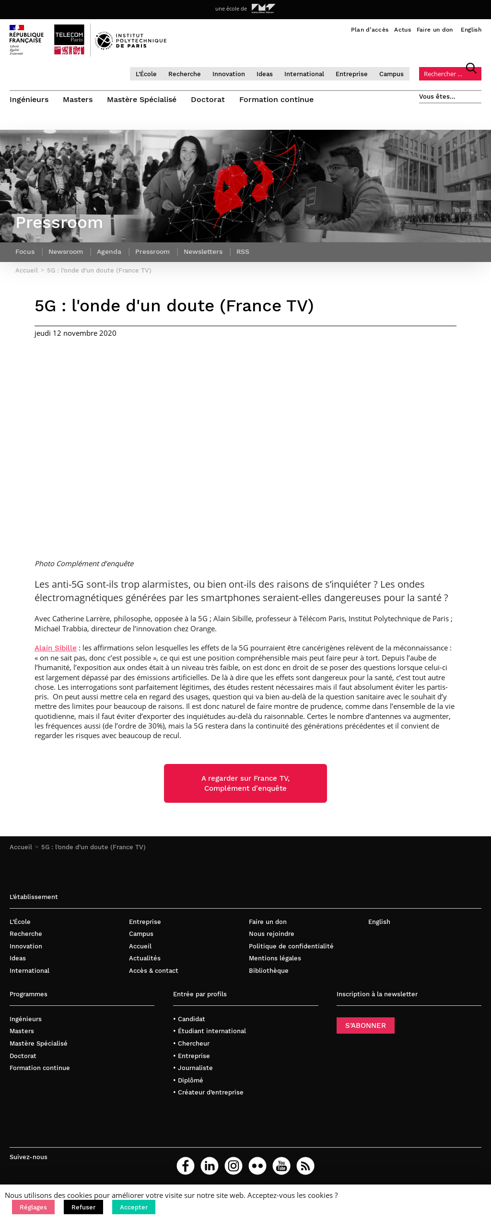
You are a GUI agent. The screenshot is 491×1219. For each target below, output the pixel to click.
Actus (402, 29)
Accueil (21, 847)
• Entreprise (191, 1056)
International (304, 74)
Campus (391, 74)
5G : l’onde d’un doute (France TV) (93, 847)
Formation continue (276, 99)
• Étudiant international (209, 1031)
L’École (146, 74)
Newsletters (203, 251)
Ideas (265, 74)
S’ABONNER (365, 1025)
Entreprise (352, 74)
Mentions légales (275, 958)
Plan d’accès (370, 29)
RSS (242, 251)
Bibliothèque (269, 970)
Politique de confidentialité (291, 946)
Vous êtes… (437, 96)
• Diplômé (188, 1080)
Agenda (109, 251)
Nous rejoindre (271, 933)
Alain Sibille (56, 648)
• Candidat (189, 1019)
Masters (78, 99)
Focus (25, 251)
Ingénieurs (29, 99)
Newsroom (65, 251)
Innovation (228, 74)
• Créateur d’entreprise (208, 1092)
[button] (33, 1207)
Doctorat (208, 99)
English (471, 29)
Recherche (184, 74)
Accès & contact (153, 970)
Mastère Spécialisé (141, 99)
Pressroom (152, 251)
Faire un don (435, 29)
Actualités (145, 958)
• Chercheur (191, 1043)
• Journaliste (193, 1067)
